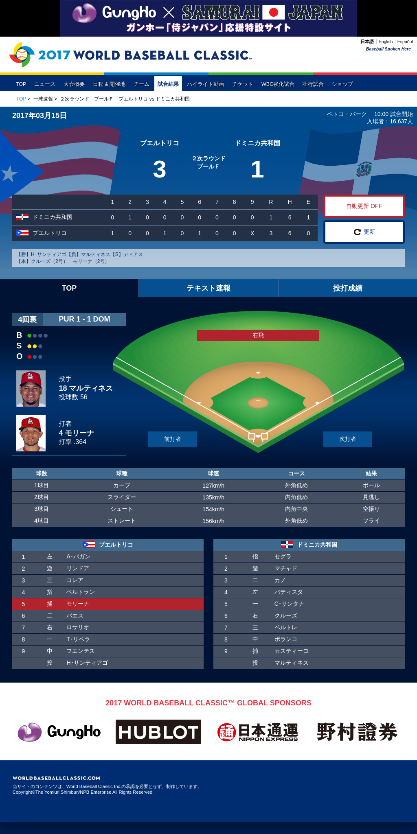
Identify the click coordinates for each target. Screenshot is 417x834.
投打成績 (347, 288)
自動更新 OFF (364, 206)
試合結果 (168, 84)
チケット (242, 84)
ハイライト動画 (205, 84)
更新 (364, 232)
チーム (141, 84)
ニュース (44, 84)
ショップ (342, 84)
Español (405, 41)
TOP (21, 84)
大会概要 (74, 84)
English (386, 41)
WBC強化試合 (277, 84)
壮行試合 (313, 84)
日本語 (367, 41)
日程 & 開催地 (109, 84)
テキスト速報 (208, 288)
